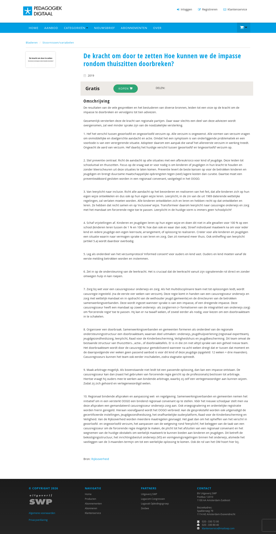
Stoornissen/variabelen (58, 42)
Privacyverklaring (38, 519)
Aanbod (51, 28)
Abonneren (91, 508)
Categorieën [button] (76, 28)
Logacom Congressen (153, 498)
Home (33, 28)
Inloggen (184, 9)
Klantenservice (235, 9)
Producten (90, 498)
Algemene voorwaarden (42, 513)
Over (157, 28)
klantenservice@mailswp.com (218, 528)
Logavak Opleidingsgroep (155, 503)
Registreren (208, 9)
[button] (243, 27)
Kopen (126, 88)
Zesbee (145, 508)
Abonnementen (134, 28)
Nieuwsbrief (104, 28)
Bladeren (32, 42)
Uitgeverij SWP (149, 494)
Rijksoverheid (100, 459)
